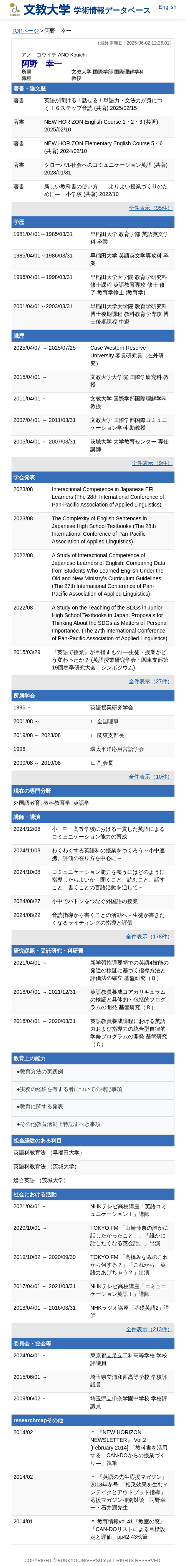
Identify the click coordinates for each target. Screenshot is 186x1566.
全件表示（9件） (152, 463)
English (167, 7)
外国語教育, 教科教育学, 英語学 (51, 803)
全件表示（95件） (151, 208)
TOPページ (25, 31)
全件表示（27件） (151, 681)
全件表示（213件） (149, 1329)
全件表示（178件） (149, 936)
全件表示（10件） (151, 777)
